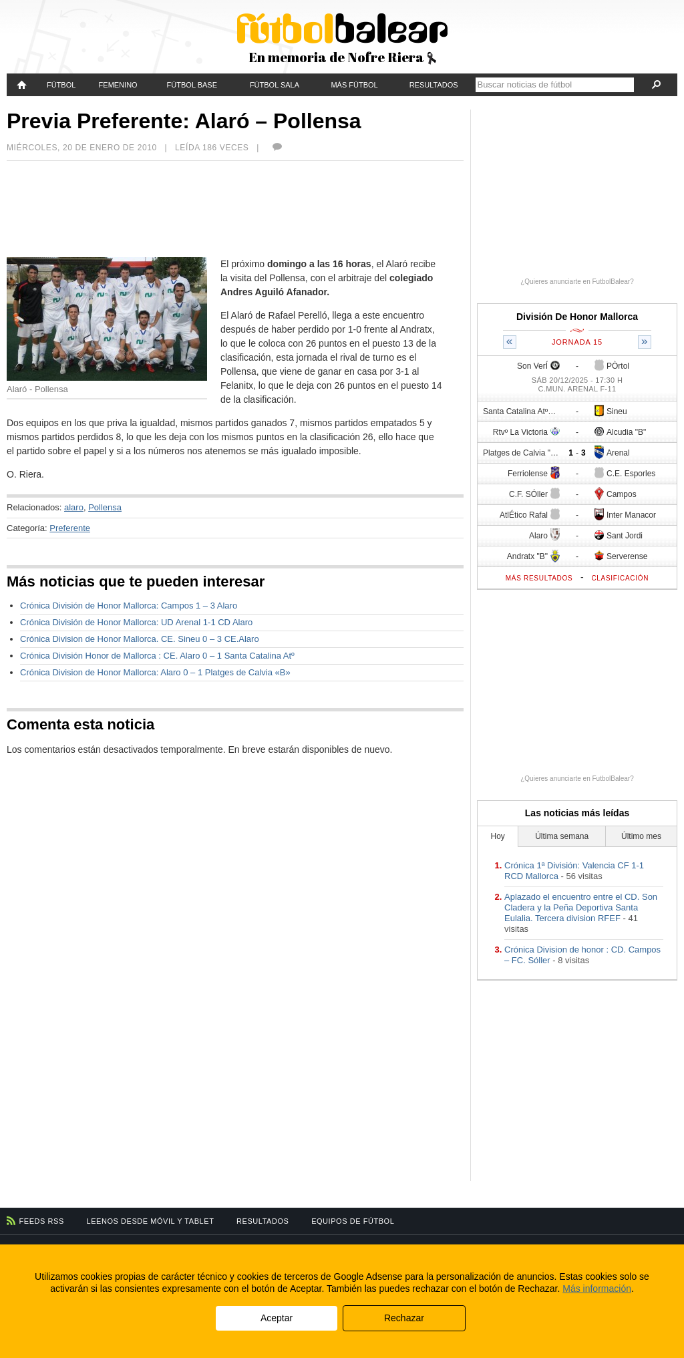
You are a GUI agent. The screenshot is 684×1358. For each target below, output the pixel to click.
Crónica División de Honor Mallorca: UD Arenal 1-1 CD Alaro (136, 622)
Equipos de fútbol (352, 1221)
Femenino (118, 85)
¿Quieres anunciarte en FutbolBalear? (577, 281)
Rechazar (404, 1318)
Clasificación (620, 578)
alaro (73, 507)
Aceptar (277, 1318)
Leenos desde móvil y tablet (150, 1221)
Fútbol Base (192, 85)
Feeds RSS (41, 1221)
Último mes (641, 836)
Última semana (561, 836)
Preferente (69, 528)
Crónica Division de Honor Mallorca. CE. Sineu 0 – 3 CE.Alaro (139, 639)
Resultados (433, 85)
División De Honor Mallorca (577, 316)
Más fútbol (354, 85)
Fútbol (61, 85)
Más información (596, 1288)
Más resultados (539, 578)
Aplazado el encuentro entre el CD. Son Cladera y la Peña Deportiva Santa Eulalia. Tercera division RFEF (580, 907)
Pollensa (105, 507)
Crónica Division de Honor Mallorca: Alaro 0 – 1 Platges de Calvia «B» (155, 672)
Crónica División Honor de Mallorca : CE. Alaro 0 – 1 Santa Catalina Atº (157, 656)
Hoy (498, 836)
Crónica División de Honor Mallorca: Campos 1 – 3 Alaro (128, 606)
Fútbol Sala (274, 85)
